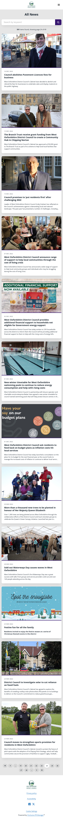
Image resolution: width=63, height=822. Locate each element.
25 (52, 766)
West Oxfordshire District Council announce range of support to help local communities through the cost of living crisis (30, 260)
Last (42, 770)
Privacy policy (32, 793)
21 (31, 766)
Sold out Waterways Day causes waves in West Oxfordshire (28, 569)
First (5, 766)
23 (41, 766)
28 (26, 770)
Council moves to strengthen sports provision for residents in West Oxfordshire (29, 743)
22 (36, 766)
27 (21, 770)
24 (47, 766)
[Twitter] (33, 804)
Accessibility (31, 799)
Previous (10, 766)
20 (26, 766)
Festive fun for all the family (19, 627)
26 (57, 766)
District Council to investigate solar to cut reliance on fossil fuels (30, 683)
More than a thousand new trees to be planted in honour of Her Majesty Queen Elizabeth (30, 509)
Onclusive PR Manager (35, 815)
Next (36, 770)
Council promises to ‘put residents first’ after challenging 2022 (27, 198)
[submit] (58, 22)
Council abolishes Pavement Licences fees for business (28, 76)
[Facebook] (29, 804)
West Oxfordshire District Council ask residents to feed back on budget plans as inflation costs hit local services (30, 448)
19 (20, 766)
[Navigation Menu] (59, 5)
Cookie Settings (31, 811)
